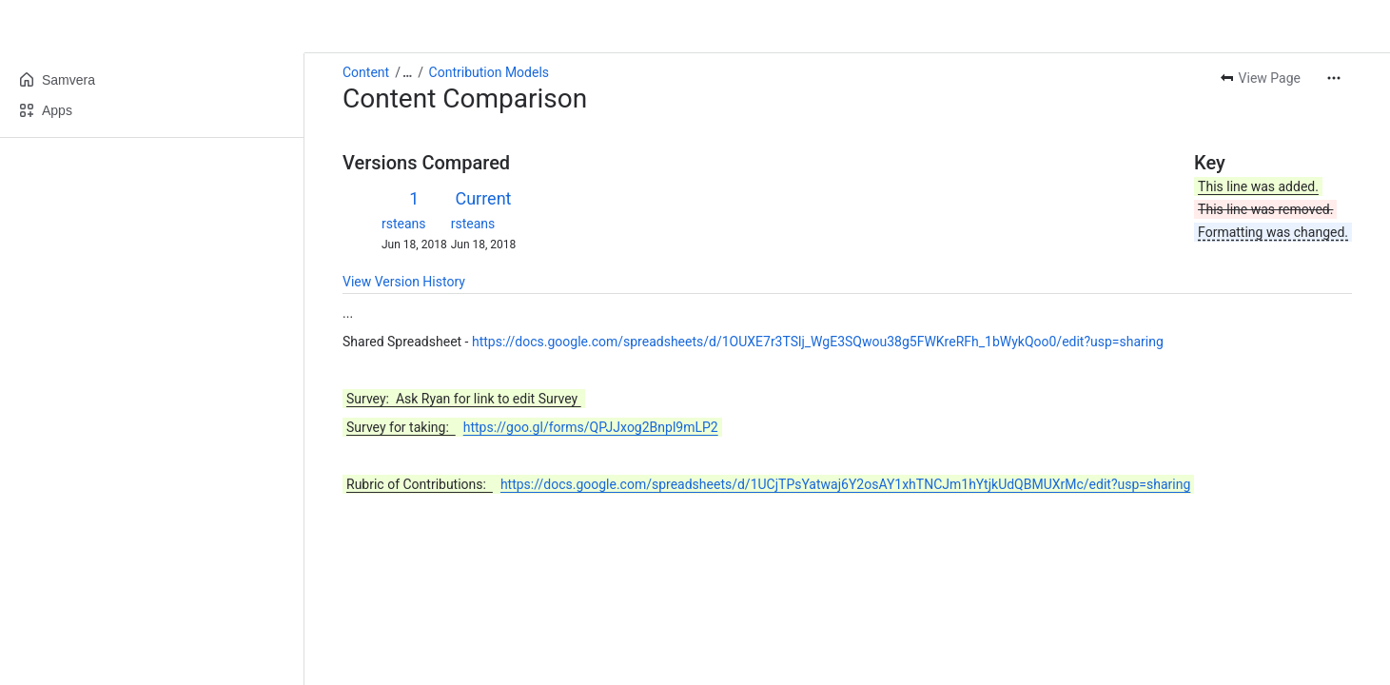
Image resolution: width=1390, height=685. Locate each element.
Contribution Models (489, 72)
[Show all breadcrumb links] (407, 72)
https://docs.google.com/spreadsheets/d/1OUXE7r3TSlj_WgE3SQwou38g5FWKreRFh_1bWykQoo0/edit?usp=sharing (818, 341)
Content (366, 72)
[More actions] (1334, 78)
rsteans (404, 223)
